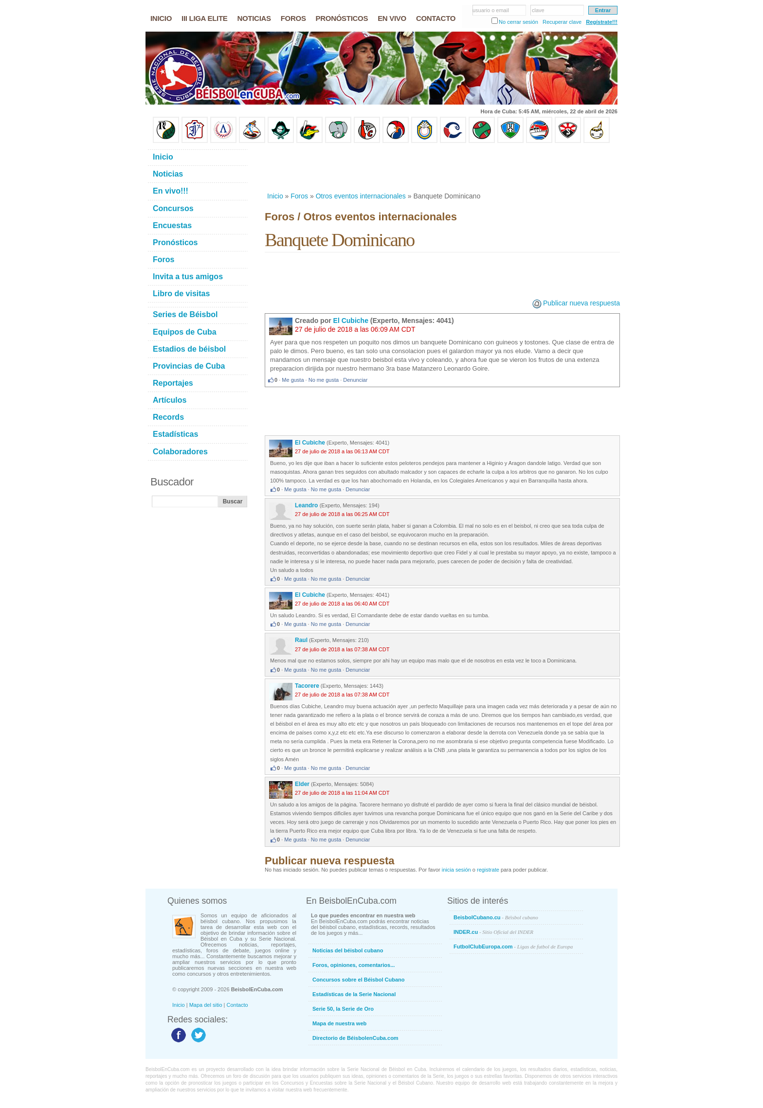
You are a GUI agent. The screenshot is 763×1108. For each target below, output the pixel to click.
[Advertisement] (442, 167)
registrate (488, 870)
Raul (301, 640)
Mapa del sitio (205, 1005)
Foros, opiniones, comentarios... (353, 965)
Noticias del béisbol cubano (347, 950)
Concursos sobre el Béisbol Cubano (358, 980)
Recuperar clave (562, 22)
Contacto (237, 1005)
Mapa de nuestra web (339, 1023)
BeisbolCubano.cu (496, 917)
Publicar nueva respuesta (581, 303)
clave (538, 10)
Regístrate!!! (602, 22)
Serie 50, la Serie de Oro (343, 1009)
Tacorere (307, 685)
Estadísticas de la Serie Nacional (354, 994)
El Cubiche (350, 320)
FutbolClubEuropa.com (513, 946)
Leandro (307, 505)
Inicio (275, 196)
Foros (299, 196)
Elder (302, 784)
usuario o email (490, 10)
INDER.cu (493, 932)
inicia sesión (456, 870)
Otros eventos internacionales (361, 196)
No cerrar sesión (518, 22)
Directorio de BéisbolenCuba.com (355, 1038)
